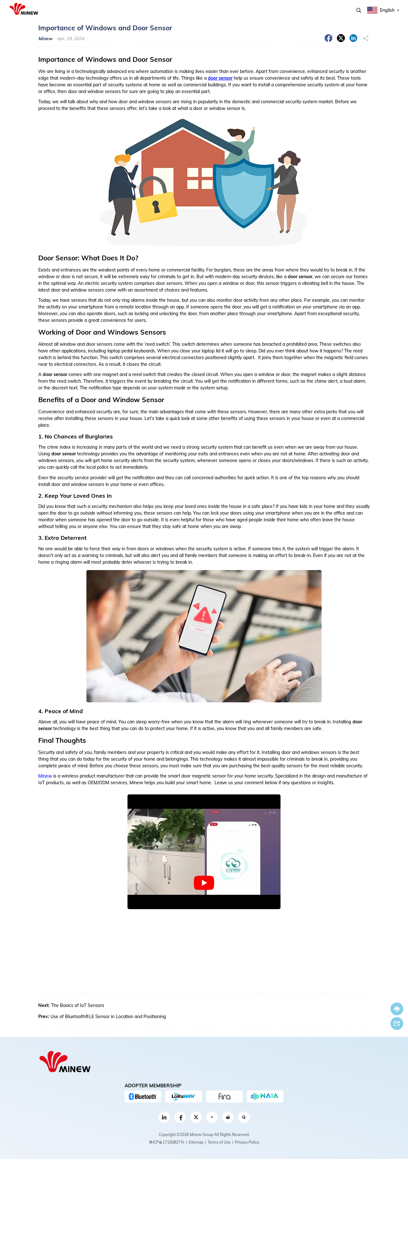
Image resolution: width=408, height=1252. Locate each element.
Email (397, 1023)
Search (358, 10)
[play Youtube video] (204, 883)
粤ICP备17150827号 (166, 1142)
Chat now (397, 1009)
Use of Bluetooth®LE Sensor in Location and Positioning (108, 1016)
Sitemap (195, 1142)
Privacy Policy (247, 1142)
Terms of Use (219, 1142)
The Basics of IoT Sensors (77, 1005)
